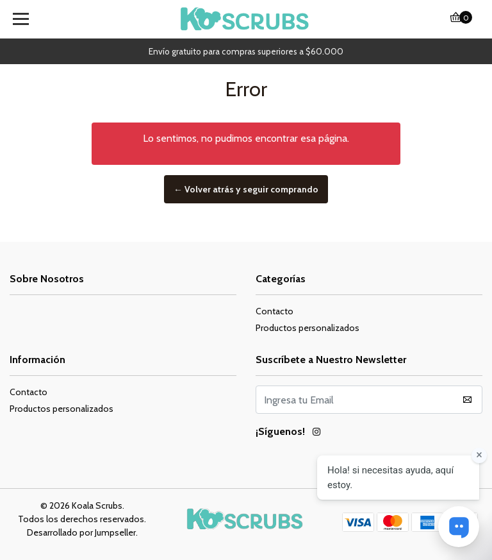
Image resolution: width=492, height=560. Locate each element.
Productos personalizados (307, 328)
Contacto (274, 311)
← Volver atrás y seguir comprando (246, 189)
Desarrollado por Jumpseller (81, 532)
